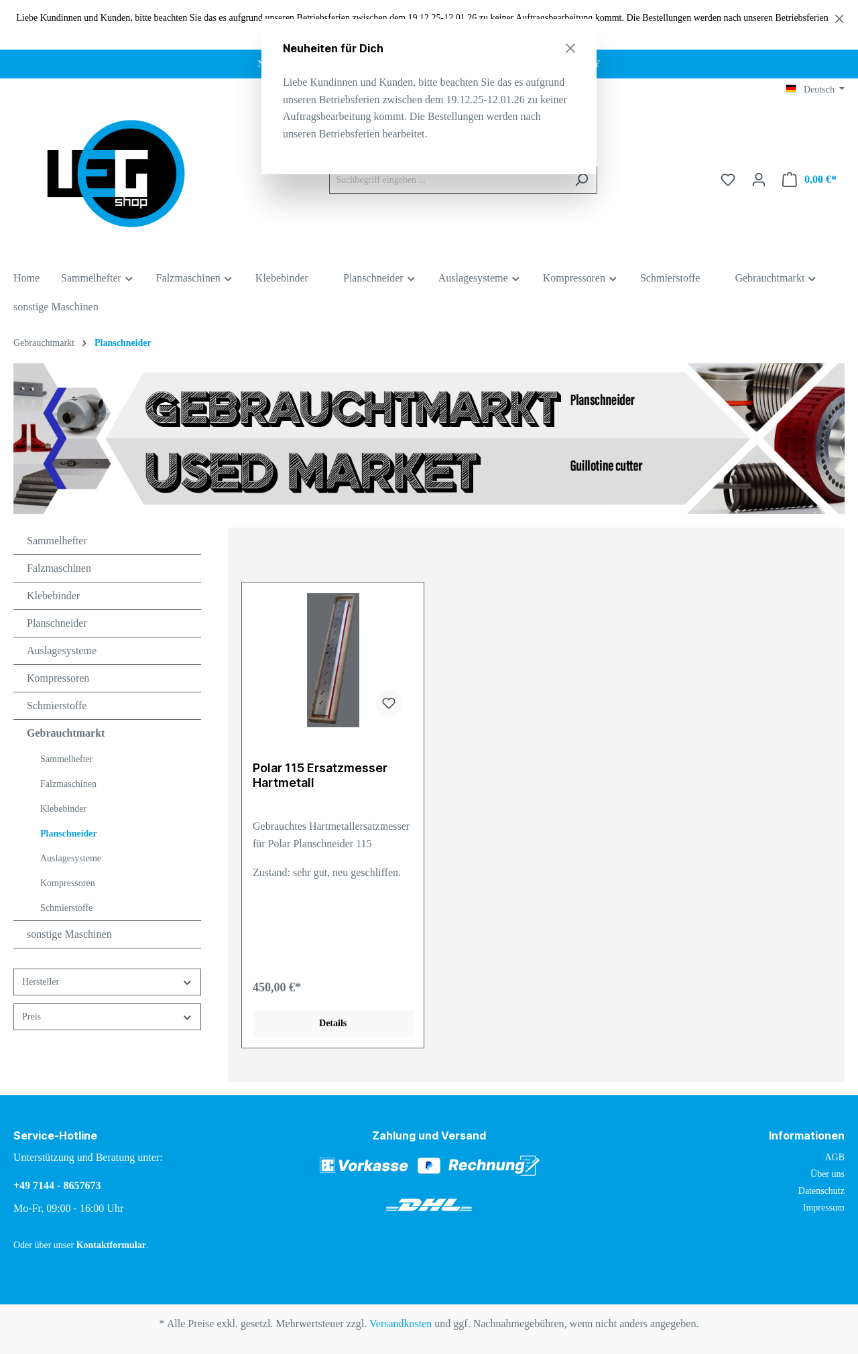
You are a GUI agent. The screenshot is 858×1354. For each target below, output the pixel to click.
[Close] (570, 48)
